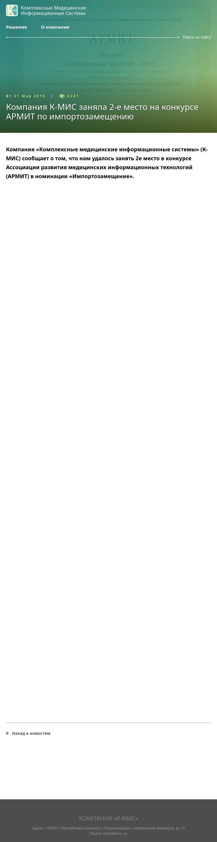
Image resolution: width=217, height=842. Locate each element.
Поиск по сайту (197, 37)
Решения (16, 27)
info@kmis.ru (115, 833)
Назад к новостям (31, 733)
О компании (55, 27)
